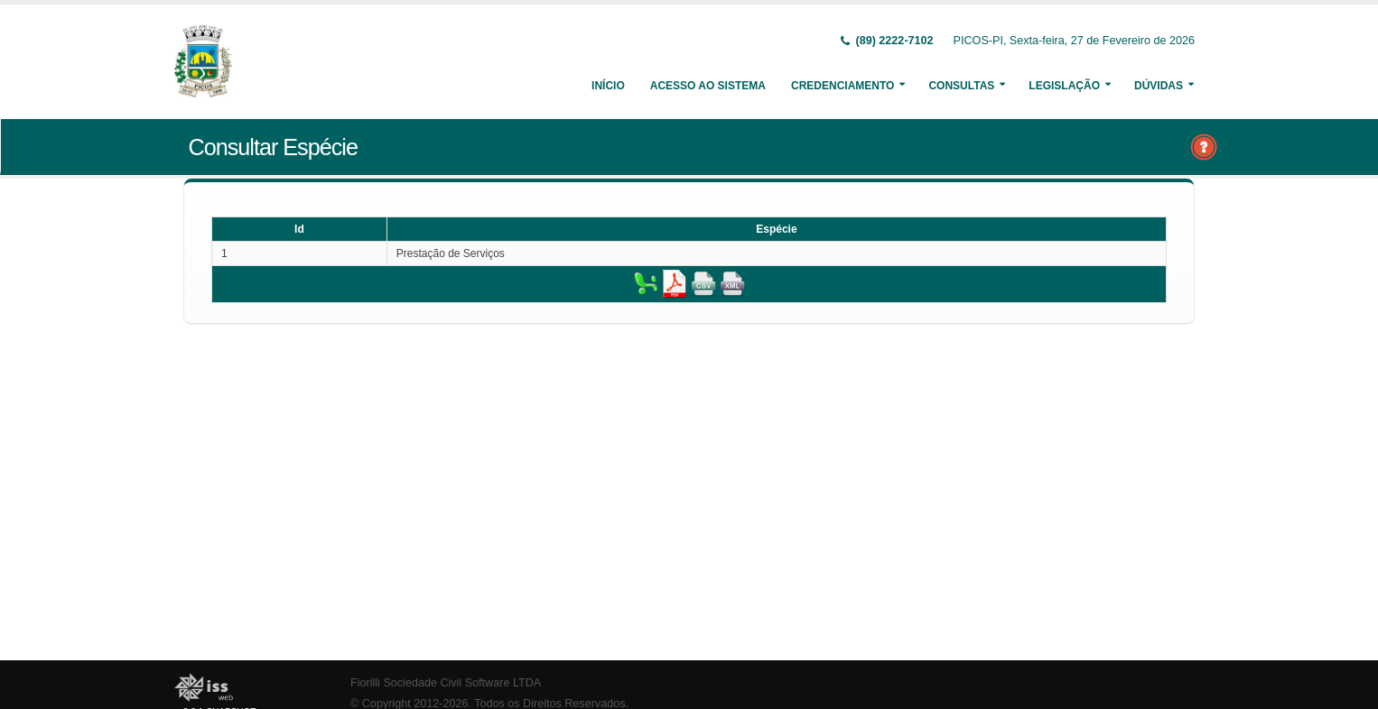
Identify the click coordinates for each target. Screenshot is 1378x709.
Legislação (1064, 85)
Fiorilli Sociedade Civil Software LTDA (445, 683)
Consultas (961, 85)
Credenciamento (842, 85)
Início (608, 85)
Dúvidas (1158, 85)
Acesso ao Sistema (708, 85)
